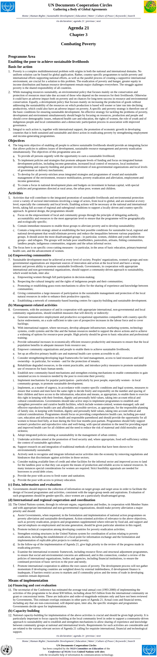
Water (91, 15)
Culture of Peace (105, 15)
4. (9, 145)
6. (9, 247)
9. (9, 489)
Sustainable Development (60, 15)
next (98, 21)
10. (10, 504)
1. (9, 71)
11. (10, 589)
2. (9, 92)
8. (9, 309)
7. (9, 259)
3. (9, 129)
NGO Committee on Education (86, 648)
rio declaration (64, 21)
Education (81, 15)
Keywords (121, 15)
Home (25, 15)
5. (9, 197)
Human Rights (37, 15)
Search (131, 15)
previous (90, 21)
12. (10, 615)
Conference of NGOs (59, 651)
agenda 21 (78, 21)
